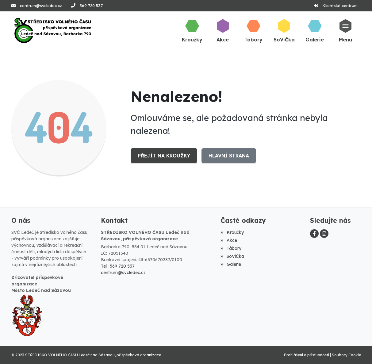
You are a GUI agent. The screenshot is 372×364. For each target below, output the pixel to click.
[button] (345, 30)
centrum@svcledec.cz (41, 5)
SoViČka (232, 256)
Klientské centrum (340, 5)
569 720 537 (91, 5)
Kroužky (232, 232)
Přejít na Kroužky (164, 156)
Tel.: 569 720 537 (118, 266)
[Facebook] (314, 233)
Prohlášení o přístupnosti (306, 355)
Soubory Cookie (346, 355)
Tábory (231, 248)
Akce (229, 240)
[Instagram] (324, 233)
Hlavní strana (229, 156)
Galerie (231, 264)
